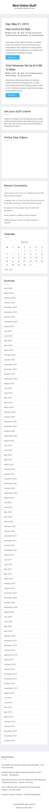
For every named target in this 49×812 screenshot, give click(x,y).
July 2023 (8, 445)
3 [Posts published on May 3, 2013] (30, 251)
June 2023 (8, 450)
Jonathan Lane (10, 200)
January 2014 (9, 669)
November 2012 (10, 736)
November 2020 (10, 598)
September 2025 (10, 322)
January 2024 (9, 417)
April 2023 (8, 460)
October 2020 (9, 603)
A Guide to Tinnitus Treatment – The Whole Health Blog (21, 794)
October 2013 (9, 683)
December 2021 (10, 536)
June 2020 (8, 622)
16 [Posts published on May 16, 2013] (24, 258)
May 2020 (8, 626)
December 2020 (10, 593)
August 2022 (9, 498)
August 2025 (9, 326)
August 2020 (9, 612)
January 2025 (9, 360)
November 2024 (10, 369)
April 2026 (8, 288)
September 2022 (10, 493)
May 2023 (8, 455)
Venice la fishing (11, 75)
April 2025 (8, 345)
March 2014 (8, 660)
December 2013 (10, 674)
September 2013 (10, 688)
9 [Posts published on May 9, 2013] (24, 254)
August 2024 (9, 384)
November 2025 (10, 312)
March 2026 (8, 293)
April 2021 (8, 574)
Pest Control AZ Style (18, 29)
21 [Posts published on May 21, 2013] (13, 261)
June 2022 (8, 507)
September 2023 (10, 436)
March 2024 (8, 407)
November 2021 (10, 541)
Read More (13, 57)
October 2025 (9, 317)
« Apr (6, 269)
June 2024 (8, 393)
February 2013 (10, 722)
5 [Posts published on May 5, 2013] (42, 251)
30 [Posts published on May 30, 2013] (24, 265)
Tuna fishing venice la (35, 73)
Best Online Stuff (24, 5)
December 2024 (10, 364)
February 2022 (10, 526)
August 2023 (9, 441)
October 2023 (9, 431)
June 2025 (8, 336)
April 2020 (8, 631)
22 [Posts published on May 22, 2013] (19, 261)
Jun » (11, 269)
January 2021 (9, 588)
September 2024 (10, 379)
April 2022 (8, 517)
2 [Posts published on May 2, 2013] (24, 251)
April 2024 (8, 403)
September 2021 (10, 550)
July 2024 (8, 388)
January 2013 (9, 726)
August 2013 (9, 693)
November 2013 (10, 679)
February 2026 (10, 298)
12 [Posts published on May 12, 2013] (42, 254)
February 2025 (10, 355)
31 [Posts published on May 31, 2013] (30, 265)
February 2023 (10, 469)
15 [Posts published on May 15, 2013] (19, 258)
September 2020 (10, 607)
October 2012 (9, 741)
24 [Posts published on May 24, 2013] (30, 261)
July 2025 (8, 331)
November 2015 (10, 645)
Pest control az (33, 33)
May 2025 (8, 341)
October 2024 (9, 374)
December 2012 (10, 731)
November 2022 (10, 484)
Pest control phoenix (21, 35)
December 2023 (10, 422)
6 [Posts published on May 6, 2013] (7, 254)
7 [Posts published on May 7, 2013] (12, 254)
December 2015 (10, 641)
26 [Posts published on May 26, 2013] (42, 261)
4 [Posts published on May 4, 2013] (36, 251)
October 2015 (9, 650)
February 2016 (10, 636)
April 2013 (8, 712)
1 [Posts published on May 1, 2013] (18, 251)
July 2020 (8, 617)
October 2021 (9, 545)
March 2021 (8, 579)
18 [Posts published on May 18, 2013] (36, 258)
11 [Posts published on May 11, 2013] (36, 254)
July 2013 (8, 698)
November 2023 (10, 426)
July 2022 (8, 503)
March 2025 (8, 350)
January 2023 (9, 474)
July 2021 (8, 560)
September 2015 (10, 655)
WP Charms (28, 808)
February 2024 (10, 412)
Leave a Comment (37, 35)
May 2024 (8, 398)
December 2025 (10, 307)
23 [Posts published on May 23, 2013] (24, 261)
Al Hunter (7, 208)
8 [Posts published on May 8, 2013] (18, 254)
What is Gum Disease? (28, 215)
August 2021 (9, 555)
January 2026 (9, 303)
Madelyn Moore (10, 220)
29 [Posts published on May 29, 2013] (19, 265)
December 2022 (10, 479)
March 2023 (8, 464)
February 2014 (10, 664)
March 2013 (8, 717)
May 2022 (8, 512)
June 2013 (8, 703)
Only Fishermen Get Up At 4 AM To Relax (24, 67)
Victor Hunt (8, 193)
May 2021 (8, 569)
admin (22, 33)
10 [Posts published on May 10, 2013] (30, 254)
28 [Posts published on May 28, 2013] (13, 265)
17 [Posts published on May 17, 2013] (30, 258)
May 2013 (8, 707)
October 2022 (9, 488)
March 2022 (8, 522)
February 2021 (10, 583)
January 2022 (9, 531)
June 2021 (8, 564)
